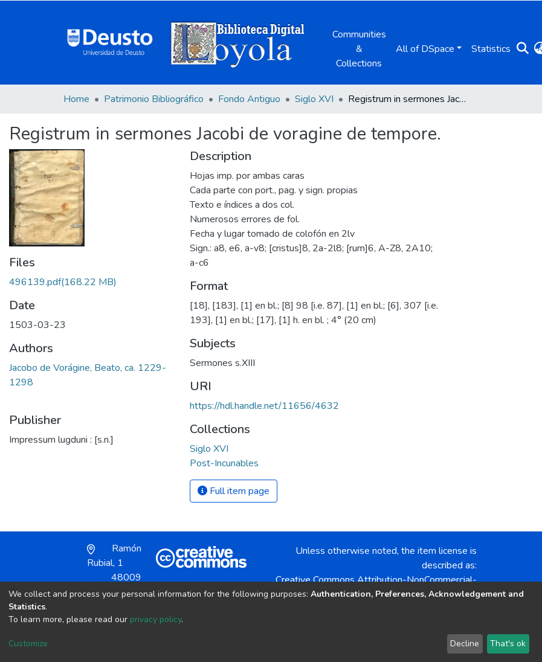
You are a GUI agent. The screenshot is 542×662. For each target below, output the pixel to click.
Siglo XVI (314, 99)
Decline (464, 643)
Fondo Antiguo (249, 99)
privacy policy (155, 619)
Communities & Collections (359, 49)
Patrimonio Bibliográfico (154, 99)
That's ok (508, 643)
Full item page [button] (233, 491)
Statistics (491, 49)
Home (76, 99)
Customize (28, 643)
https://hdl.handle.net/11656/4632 (264, 406)
